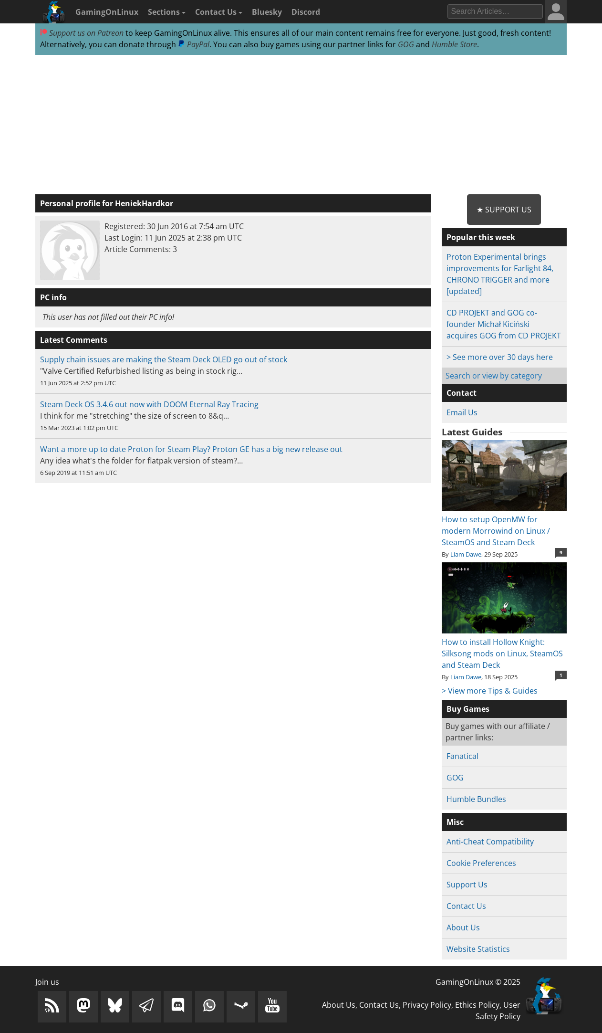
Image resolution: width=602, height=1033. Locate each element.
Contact (461, 393)
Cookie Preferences (481, 863)
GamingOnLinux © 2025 (478, 982)
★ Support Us (504, 209)
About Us (463, 927)
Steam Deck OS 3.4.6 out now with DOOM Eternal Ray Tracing (149, 404)
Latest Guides (472, 432)
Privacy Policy (427, 1005)
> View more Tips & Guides (490, 690)
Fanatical (462, 756)
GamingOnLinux (106, 12)
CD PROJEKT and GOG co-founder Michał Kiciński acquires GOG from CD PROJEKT (503, 324)
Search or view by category (494, 375)
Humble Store (454, 44)
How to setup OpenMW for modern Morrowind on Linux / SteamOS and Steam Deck (504, 525)
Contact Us (218, 12)
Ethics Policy (477, 1005)
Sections (167, 12)
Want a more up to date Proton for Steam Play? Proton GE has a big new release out (191, 449)
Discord (305, 12)
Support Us (467, 884)
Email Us (461, 412)
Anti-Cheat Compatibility (490, 841)
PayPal (193, 44)
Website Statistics (478, 949)
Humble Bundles (476, 799)
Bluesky (267, 12)
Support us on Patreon (82, 33)
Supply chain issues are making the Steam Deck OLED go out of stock (163, 359)
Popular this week (480, 237)
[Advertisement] (300, 125)
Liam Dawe (465, 554)
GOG (406, 44)
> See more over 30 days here (499, 357)
